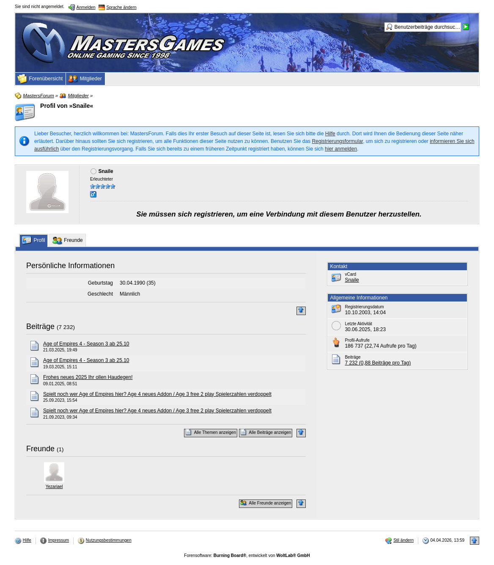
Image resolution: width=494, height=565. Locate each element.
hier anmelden (341, 149)
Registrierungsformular (337, 141)
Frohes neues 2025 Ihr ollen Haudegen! (87, 377)
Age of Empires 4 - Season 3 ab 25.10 (86, 344)
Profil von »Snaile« (66, 105)
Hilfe (330, 134)
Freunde (40, 448)
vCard (350, 274)
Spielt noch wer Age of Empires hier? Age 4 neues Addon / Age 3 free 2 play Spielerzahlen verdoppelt (157, 394)
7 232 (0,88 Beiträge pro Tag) (378, 363)
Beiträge (40, 326)
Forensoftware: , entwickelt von (247, 555)
